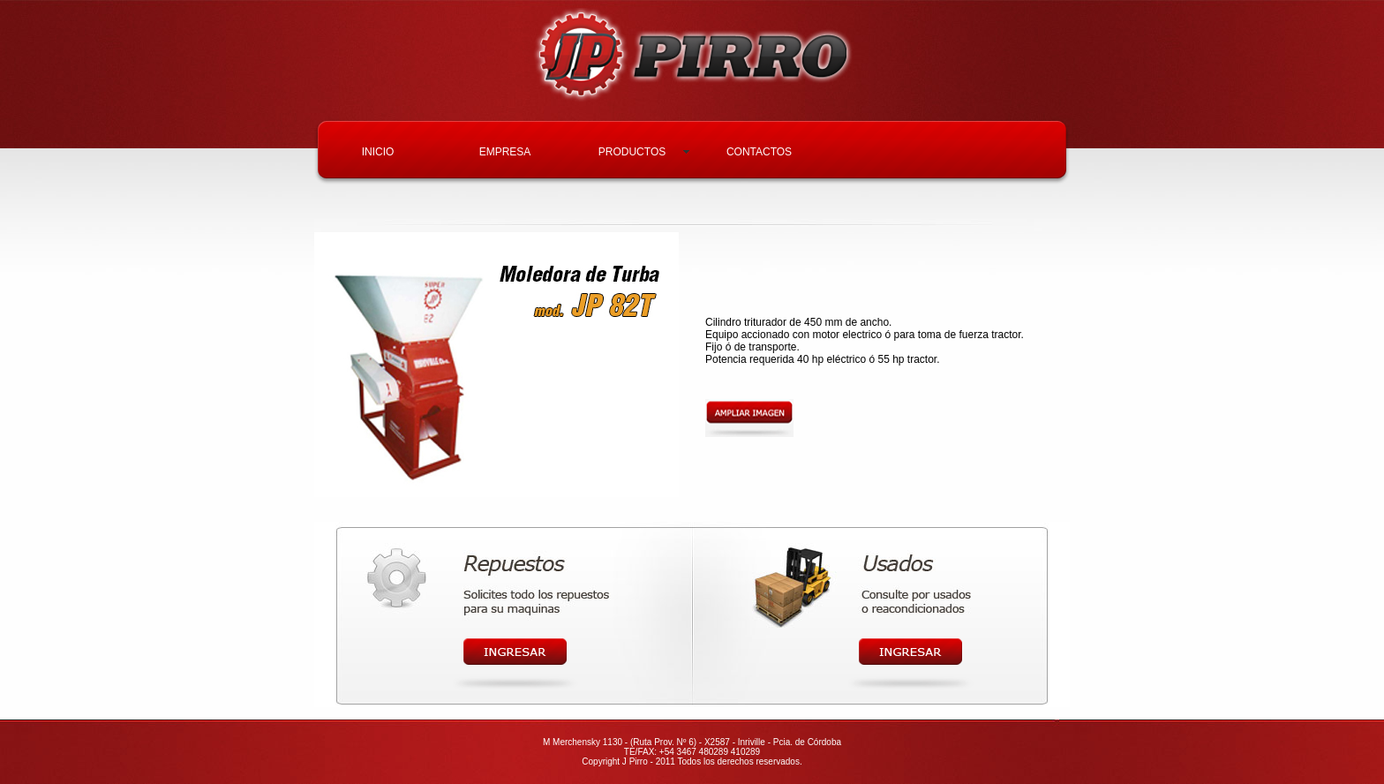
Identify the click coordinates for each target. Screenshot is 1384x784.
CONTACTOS (759, 152)
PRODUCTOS (632, 152)
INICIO (378, 152)
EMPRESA (505, 152)
